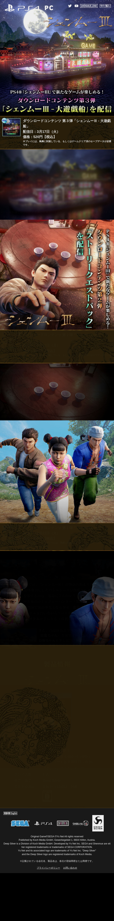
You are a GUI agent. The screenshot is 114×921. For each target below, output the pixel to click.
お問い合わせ (70, 867)
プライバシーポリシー (48, 867)
